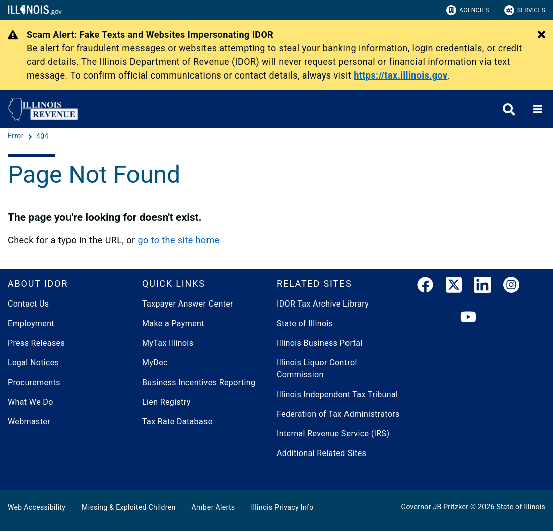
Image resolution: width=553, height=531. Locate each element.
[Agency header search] (509, 109)
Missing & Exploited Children (128, 507)
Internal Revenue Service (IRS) (332, 433)
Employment (31, 323)
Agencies (467, 10)
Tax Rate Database (177, 421)
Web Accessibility (36, 507)
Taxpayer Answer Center (187, 304)
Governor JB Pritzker (435, 507)
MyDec (155, 362)
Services (524, 10)
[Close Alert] (541, 35)
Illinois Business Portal (319, 343)
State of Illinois (304, 323)
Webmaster (29, 421)
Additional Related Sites (321, 453)
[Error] (17, 136)
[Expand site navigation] (537, 109)
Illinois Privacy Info (282, 507)
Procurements (34, 382)
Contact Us (28, 304)
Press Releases (36, 343)
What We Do (30, 402)
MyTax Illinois (167, 343)
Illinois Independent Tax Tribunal (337, 394)
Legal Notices (33, 362)
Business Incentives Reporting (198, 382)
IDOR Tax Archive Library (322, 304)
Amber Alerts (213, 507)
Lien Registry (166, 402)
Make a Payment (173, 323)
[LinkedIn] (482, 287)
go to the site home (178, 240)
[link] (425, 287)
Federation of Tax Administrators (338, 414)
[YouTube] (468, 317)
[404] (42, 136)
